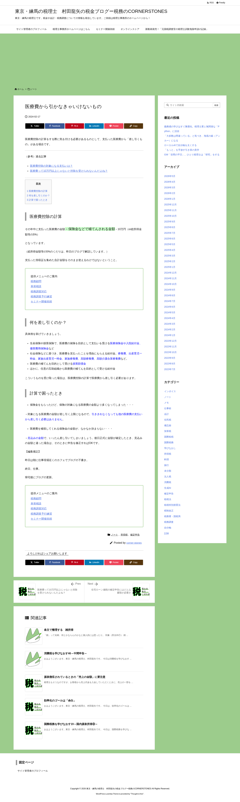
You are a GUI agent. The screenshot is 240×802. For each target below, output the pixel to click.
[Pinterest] (74, 126)
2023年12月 (170, 341)
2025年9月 (169, 221)
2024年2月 (169, 329)
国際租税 (169, 436)
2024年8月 (169, 295)
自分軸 (167, 527)
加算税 (167, 431)
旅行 (166, 465)
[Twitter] (34, 126)
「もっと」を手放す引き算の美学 (181, 150)
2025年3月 (169, 255)
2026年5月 (169, 176)
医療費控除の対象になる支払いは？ (51, 165)
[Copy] (133, 126)
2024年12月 (170, 272)
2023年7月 (169, 369)
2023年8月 (169, 363)
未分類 (167, 471)
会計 (166, 414)
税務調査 (169, 522)
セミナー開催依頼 (41, 301)
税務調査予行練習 (41, 296)
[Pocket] (113, 126)
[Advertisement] (120, 58)
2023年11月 (170, 346)
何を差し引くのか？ (38, 195)
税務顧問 (36, 281)
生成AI (167, 488)
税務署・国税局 (172, 516)
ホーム (20, 89)
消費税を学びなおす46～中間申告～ (65, 653)
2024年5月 (169, 312)
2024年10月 (170, 284)
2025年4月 (169, 250)
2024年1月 (169, 335)
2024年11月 (170, 278)
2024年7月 (169, 301)
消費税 (167, 482)
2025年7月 (169, 233)
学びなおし (170, 448)
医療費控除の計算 (37, 191)
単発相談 (36, 286)
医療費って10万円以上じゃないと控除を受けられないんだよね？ (69, 170)
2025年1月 (169, 267)
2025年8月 (169, 227)
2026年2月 (169, 193)
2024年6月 (169, 306)
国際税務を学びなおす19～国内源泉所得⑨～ (71, 724)
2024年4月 (169, 318)
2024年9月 (169, 289)
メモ (166, 402)
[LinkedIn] (94, 126)
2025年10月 (170, 216)
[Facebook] (54, 126)
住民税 (167, 419)
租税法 (167, 499)
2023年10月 (170, 352)
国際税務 (169, 442)
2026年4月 (169, 181)
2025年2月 (169, 261)
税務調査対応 (39, 291)
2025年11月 (170, 210)
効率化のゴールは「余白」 (60, 700)
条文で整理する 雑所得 (58, 629)
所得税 (124, 534)
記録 (166, 533)
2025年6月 (169, 238)
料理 (166, 459)
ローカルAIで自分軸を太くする (180, 145)
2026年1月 (169, 198)
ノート (33, 89)
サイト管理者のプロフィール (33, 770)
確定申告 (135, 534)
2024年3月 (169, 323)
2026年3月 (169, 187)
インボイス (170, 391)
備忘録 (167, 425)
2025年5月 (169, 244)
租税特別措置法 (172, 505)
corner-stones (134, 542)
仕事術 (167, 408)
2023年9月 (169, 358)
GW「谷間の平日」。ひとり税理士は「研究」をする (192, 154)
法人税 (167, 476)
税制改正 (169, 510)
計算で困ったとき (37, 199)
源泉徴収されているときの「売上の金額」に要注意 (74, 677)
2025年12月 (170, 204)
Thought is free (137, 794)
